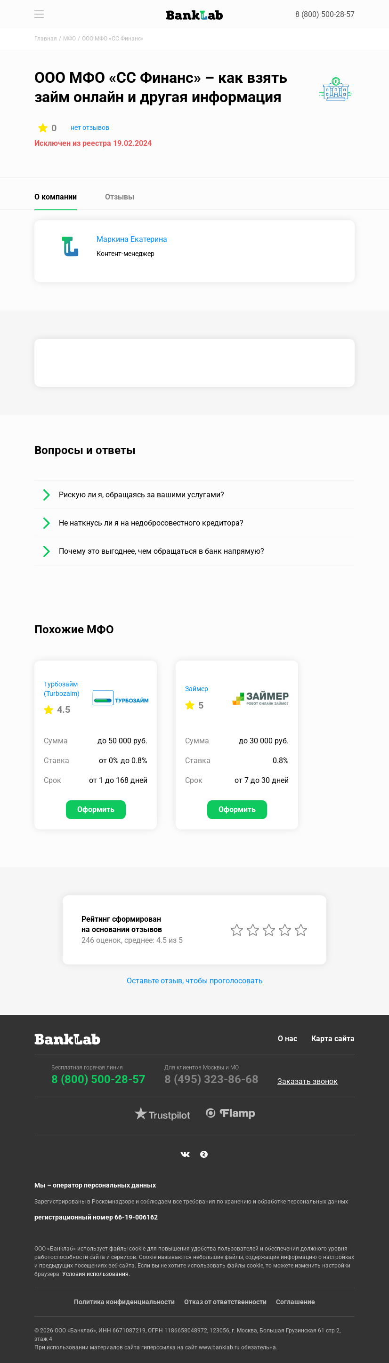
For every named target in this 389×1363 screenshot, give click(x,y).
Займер (196, 689)
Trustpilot (162, 1114)
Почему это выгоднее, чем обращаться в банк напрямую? (161, 551)
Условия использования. (96, 1274)
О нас (287, 1038)
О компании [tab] (55, 196)
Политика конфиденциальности (124, 1302)
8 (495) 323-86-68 (211, 1079)
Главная (45, 38)
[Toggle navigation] (39, 14)
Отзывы (119, 196)
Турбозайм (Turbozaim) (62, 688)
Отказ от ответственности (225, 1302)
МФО (69, 38)
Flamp (230, 1113)
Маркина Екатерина (132, 239)
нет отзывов (90, 127)
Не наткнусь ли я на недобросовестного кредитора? (151, 522)
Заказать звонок (307, 1081)
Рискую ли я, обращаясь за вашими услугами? (141, 494)
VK (185, 1154)
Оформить (95, 809)
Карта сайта (333, 1038)
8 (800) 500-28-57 (325, 14)
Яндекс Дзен (204, 1154)
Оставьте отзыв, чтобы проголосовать (195, 980)
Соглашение (295, 1302)
